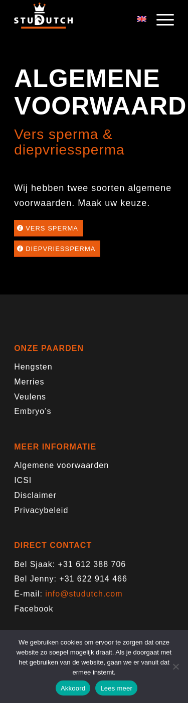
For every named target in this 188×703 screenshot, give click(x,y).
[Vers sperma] (48, 228)
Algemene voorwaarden (61, 465)
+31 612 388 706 (92, 564)
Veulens (30, 396)
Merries (29, 382)
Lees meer (116, 688)
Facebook (33, 608)
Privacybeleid (41, 510)
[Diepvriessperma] (57, 248)
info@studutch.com (83, 594)
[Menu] (160, 20)
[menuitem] (160, 20)
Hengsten (33, 366)
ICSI (23, 480)
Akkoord (73, 688)
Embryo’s (32, 411)
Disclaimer (35, 495)
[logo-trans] (78, 20)
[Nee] (175, 667)
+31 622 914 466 (93, 578)
